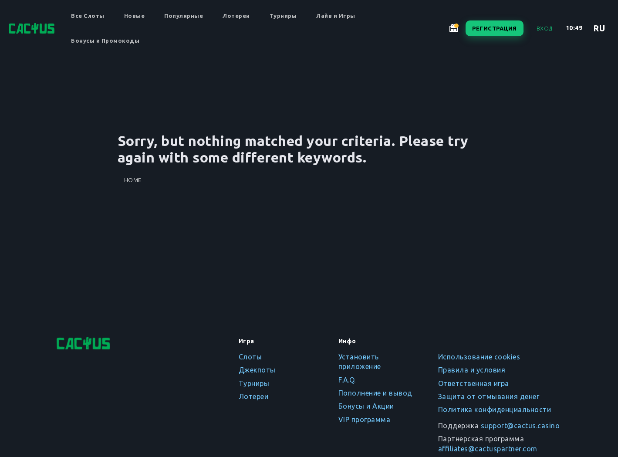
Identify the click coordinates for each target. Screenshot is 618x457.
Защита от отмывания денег (489, 396)
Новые (134, 16)
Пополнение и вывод (375, 393)
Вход (545, 28)
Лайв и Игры (335, 16)
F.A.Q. (347, 380)
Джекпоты (257, 370)
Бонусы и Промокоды (105, 40)
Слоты (250, 357)
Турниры (283, 16)
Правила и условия (472, 370)
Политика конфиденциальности (494, 409)
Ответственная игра (473, 383)
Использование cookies (479, 357)
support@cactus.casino (520, 426)
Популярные (183, 16)
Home (133, 180)
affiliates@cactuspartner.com (487, 449)
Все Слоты (88, 16)
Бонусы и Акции (366, 406)
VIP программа (364, 419)
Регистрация (494, 28)
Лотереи (236, 16)
